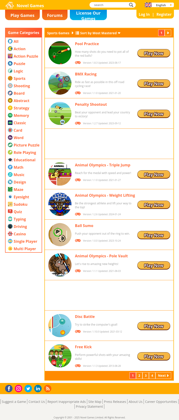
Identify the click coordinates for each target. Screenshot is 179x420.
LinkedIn (39, 389)
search (132, 5)
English (161, 5)
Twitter (29, 389)
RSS (48, 388)
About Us (135, 401)
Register (164, 14)
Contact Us (36, 401)
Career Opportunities (161, 401)
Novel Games (30, 5)
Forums (55, 15)
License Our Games (88, 15)
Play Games (22, 15)
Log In (144, 14)
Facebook (10, 388)
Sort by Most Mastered (98, 33)
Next (168, 33)
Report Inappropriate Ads (66, 401)
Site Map (95, 401)
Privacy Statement (89, 406)
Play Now (154, 53)
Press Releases (115, 401)
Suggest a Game (14, 401)
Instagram (19, 388)
